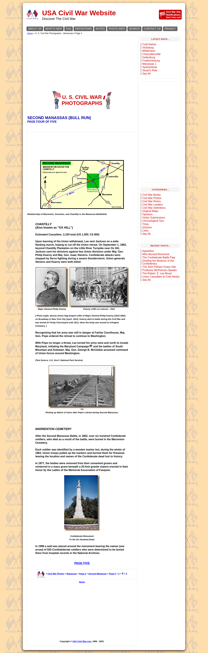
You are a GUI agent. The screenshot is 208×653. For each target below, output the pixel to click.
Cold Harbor (149, 44)
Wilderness (148, 50)
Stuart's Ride (149, 70)
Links (145, 230)
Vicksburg (148, 47)
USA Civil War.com (81, 641)
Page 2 (82, 573)
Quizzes (147, 227)
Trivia (145, 224)
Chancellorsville (151, 54)
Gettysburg (148, 57)
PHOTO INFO (117, 28)
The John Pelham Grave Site (159, 266)
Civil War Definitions (154, 207)
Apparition (148, 251)
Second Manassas (97, 573)
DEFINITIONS (83, 28)
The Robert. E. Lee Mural (157, 273)
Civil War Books (151, 194)
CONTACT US (152, 28)
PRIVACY (170, 28)
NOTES (100, 28)
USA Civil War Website (79, 13)
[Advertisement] (82, 59)
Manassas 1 (149, 63)
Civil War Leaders (152, 204)
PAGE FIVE (82, 563)
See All (146, 73)
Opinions (147, 214)
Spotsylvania (149, 67)
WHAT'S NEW (54, 28)
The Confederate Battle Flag (158, 257)
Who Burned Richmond (155, 254)
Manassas (72, 573)
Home (30, 33)
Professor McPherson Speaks (159, 270)
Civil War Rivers (151, 201)
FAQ (68, 28)
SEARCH (134, 28)
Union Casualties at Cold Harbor (161, 276)
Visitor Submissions (153, 217)
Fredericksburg (151, 60)
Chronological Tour (153, 220)
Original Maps (150, 211)
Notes (82, 582)
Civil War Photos (55, 573)
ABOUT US (34, 28)
